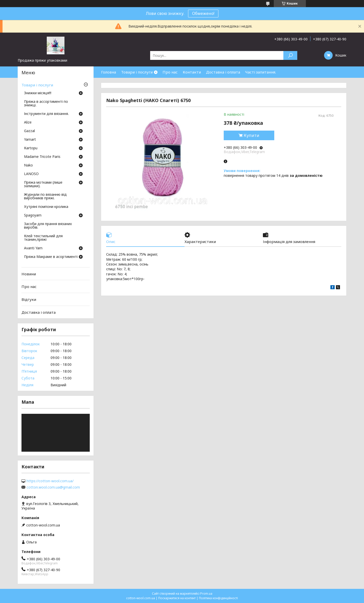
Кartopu (30, 148)
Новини (28, 273)
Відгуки (28, 299)
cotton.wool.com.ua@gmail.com (53, 487)
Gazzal (29, 131)
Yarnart (30, 140)
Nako (28, 165)
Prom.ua (206, 593)
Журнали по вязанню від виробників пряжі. (45, 196)
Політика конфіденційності (218, 598)
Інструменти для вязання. (46, 114)
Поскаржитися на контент (177, 598)
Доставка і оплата (223, 72)
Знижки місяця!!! (37, 93)
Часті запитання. (260, 72)
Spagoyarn (32, 215)
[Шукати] (290, 55)
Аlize (28, 122)
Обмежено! (203, 13)
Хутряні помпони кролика (46, 207)
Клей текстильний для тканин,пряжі (43, 238)
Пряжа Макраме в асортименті (51, 257)
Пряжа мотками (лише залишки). (43, 184)
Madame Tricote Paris (42, 157)
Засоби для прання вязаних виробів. (48, 226)
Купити (251, 135)
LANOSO (31, 174)
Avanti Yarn (33, 248)
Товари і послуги (137, 72)
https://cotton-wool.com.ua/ (50, 481)
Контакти (192, 72)
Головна (108, 72)
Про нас (170, 72)
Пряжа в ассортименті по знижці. (46, 103)
